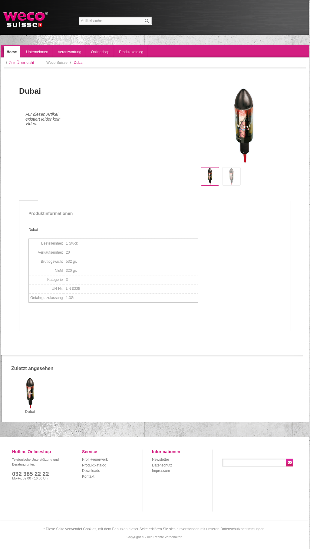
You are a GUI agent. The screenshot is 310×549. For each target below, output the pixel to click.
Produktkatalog (94, 465)
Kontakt (88, 476)
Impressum (161, 471)
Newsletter (160, 459)
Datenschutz (162, 465)
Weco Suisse (26, 19)
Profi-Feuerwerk (95, 459)
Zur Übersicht (21, 62)
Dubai (30, 412)
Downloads (91, 471)
